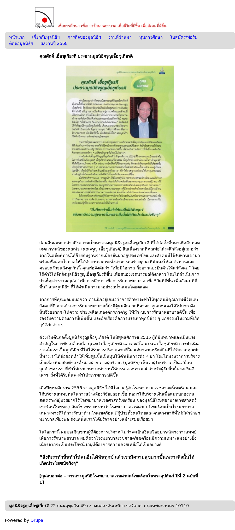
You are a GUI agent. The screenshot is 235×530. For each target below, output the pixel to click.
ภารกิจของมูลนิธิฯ (84, 37)
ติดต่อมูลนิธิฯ (21, 43)
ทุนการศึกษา (151, 37)
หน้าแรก (17, 37)
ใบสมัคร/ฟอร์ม (184, 37)
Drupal (37, 520)
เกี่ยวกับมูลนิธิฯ (46, 37)
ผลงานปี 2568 (54, 43)
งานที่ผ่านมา (120, 37)
